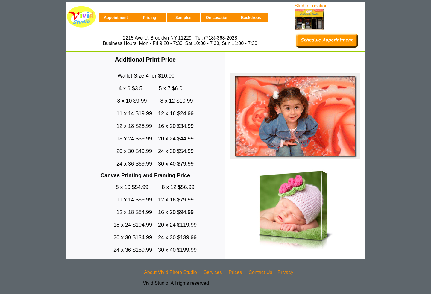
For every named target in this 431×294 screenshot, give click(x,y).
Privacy (285, 272)
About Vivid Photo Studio (170, 272)
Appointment (116, 17)
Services (213, 272)
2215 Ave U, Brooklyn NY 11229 (157, 37)
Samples (183, 17)
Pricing (149, 17)
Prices (235, 272)
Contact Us (260, 272)
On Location (217, 17)
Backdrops (251, 17)
